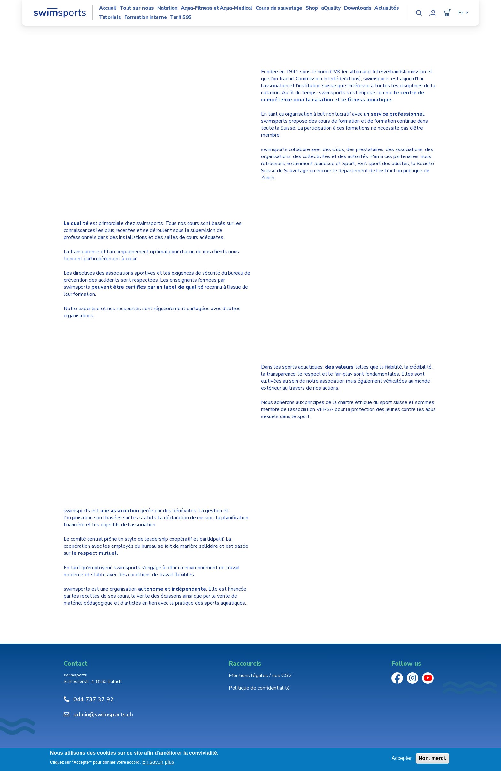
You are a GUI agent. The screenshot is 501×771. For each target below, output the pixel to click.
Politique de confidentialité (259, 687)
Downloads (358, 8)
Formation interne (145, 17)
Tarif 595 (181, 17)
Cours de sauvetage (279, 8)
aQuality (331, 8)
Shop (311, 8)
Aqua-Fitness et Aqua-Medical (216, 8)
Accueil (107, 8)
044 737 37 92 (93, 699)
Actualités (386, 8)
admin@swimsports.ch (103, 714)
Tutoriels (110, 17)
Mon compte (433, 13)
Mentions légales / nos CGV (260, 675)
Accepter (401, 758)
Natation (167, 8)
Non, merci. (432, 758)
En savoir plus (158, 762)
